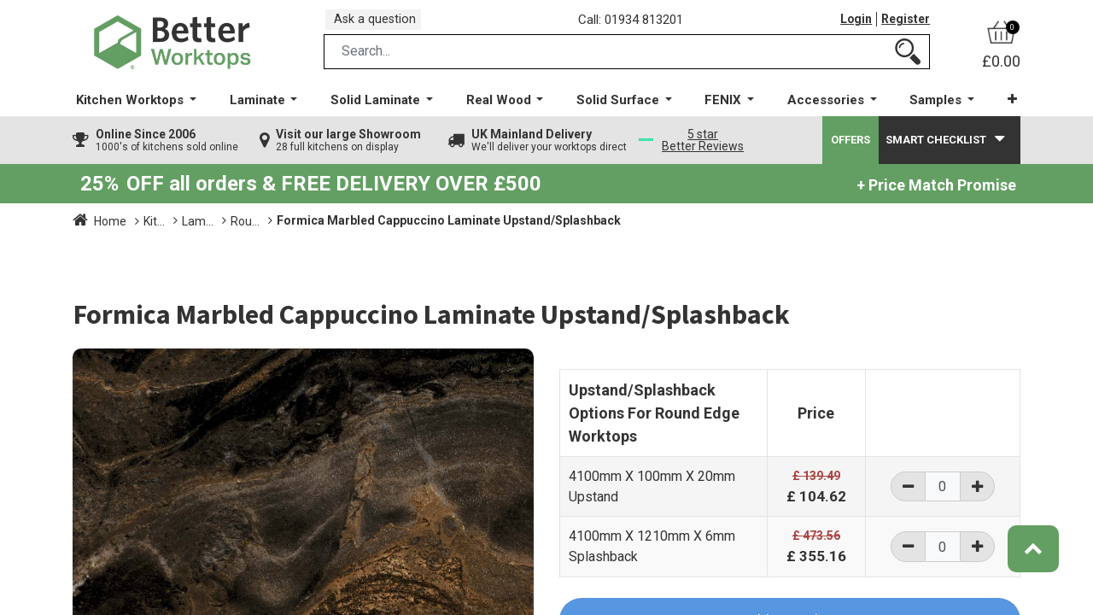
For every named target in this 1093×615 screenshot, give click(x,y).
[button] (1002, 111)
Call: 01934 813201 (635, 24)
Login (852, 24)
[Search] (907, 62)
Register (904, 24)
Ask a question (380, 24)
